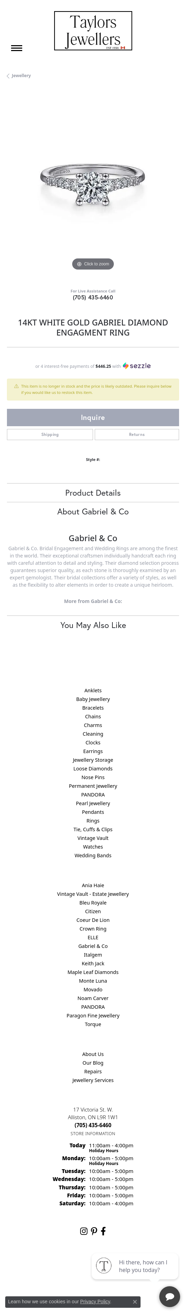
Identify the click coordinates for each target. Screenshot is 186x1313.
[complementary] (135, 1275)
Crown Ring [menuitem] (93, 928)
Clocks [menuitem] (93, 742)
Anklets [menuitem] (93, 690)
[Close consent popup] (135, 1302)
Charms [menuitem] (93, 725)
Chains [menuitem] (93, 716)
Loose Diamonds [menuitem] (93, 768)
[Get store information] (93, 1134)
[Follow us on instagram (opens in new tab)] (83, 1231)
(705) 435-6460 (93, 297)
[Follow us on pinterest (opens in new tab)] (94, 1231)
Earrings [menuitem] (93, 751)
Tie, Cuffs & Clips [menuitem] (93, 829)
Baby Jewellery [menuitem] (93, 699)
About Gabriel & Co (93, 511)
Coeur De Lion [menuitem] (93, 920)
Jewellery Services (93, 1080)
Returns (137, 434)
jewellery (21, 76)
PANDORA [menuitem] (93, 794)
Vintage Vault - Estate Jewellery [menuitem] (93, 894)
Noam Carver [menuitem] (92, 998)
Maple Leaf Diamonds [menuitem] (92, 972)
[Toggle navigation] (16, 48)
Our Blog (93, 1062)
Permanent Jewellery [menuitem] (93, 786)
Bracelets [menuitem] (93, 707)
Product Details (93, 492)
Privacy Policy (95, 1301)
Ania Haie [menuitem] (93, 885)
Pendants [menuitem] (93, 812)
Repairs (93, 1071)
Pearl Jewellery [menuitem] (93, 803)
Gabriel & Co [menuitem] (93, 946)
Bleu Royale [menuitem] (93, 902)
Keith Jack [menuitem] (93, 963)
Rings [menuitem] (92, 820)
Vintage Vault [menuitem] (92, 838)
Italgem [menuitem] (93, 954)
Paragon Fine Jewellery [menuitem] (93, 1015)
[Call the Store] (93, 1125)
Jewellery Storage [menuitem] (93, 760)
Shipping (50, 434)
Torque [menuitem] (93, 1024)
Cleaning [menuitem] (93, 733)
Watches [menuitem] (93, 846)
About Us (93, 1054)
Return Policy (52, 1263)
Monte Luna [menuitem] (93, 980)
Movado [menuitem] (93, 989)
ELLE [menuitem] (92, 937)
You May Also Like (93, 624)
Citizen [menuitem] (93, 911)
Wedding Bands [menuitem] (93, 855)
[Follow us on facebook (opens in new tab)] (103, 1231)
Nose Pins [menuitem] (93, 777)
